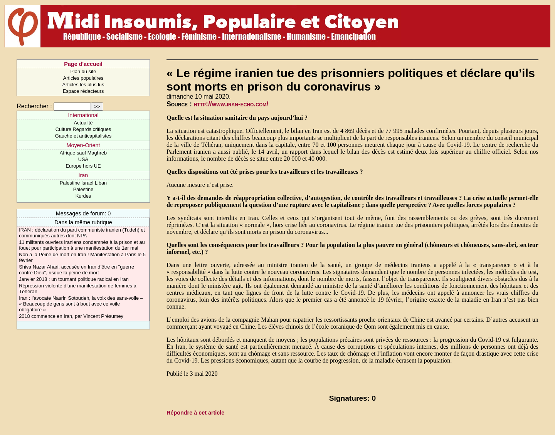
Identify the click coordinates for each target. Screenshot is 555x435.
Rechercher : (34, 106)
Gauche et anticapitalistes (83, 136)
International (83, 115)
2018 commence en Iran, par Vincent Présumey (71, 316)
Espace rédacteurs (83, 91)
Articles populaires (83, 78)
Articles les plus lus (83, 84)
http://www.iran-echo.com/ (231, 104)
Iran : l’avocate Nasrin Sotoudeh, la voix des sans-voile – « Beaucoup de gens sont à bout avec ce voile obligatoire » (81, 303)
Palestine (83, 189)
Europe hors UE (83, 166)
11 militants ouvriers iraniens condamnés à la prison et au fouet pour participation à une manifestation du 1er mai (82, 245)
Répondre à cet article (195, 413)
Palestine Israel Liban (83, 183)
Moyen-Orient (83, 145)
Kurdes (83, 196)
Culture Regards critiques (83, 129)
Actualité (83, 123)
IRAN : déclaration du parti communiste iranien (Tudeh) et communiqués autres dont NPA (82, 232)
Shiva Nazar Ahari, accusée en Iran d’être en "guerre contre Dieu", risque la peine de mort (76, 269)
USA (83, 159)
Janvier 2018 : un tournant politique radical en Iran (74, 279)
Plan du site (83, 71)
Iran (83, 175)
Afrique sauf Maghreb (83, 153)
